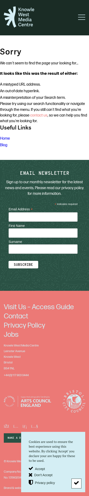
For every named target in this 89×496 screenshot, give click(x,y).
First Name (17, 226)
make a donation (20, 438)
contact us (38, 115)
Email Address (21, 209)
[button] (81, 17)
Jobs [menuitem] (11, 334)
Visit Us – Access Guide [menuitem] (39, 307)
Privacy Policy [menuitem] (24, 325)
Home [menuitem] (5, 138)
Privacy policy (45, 482)
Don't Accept (43, 475)
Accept (40, 469)
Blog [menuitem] (3, 145)
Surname (15, 242)
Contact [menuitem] (16, 316)
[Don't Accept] (76, 483)
